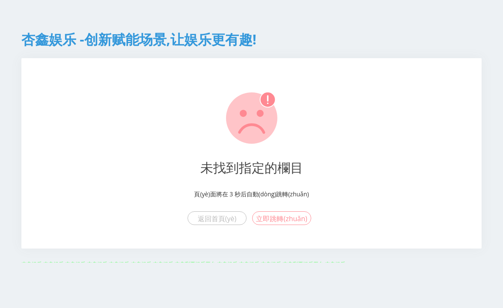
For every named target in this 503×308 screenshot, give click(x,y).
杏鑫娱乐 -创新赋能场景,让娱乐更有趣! (138, 39)
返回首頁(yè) (217, 218)
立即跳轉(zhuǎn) (281, 218)
